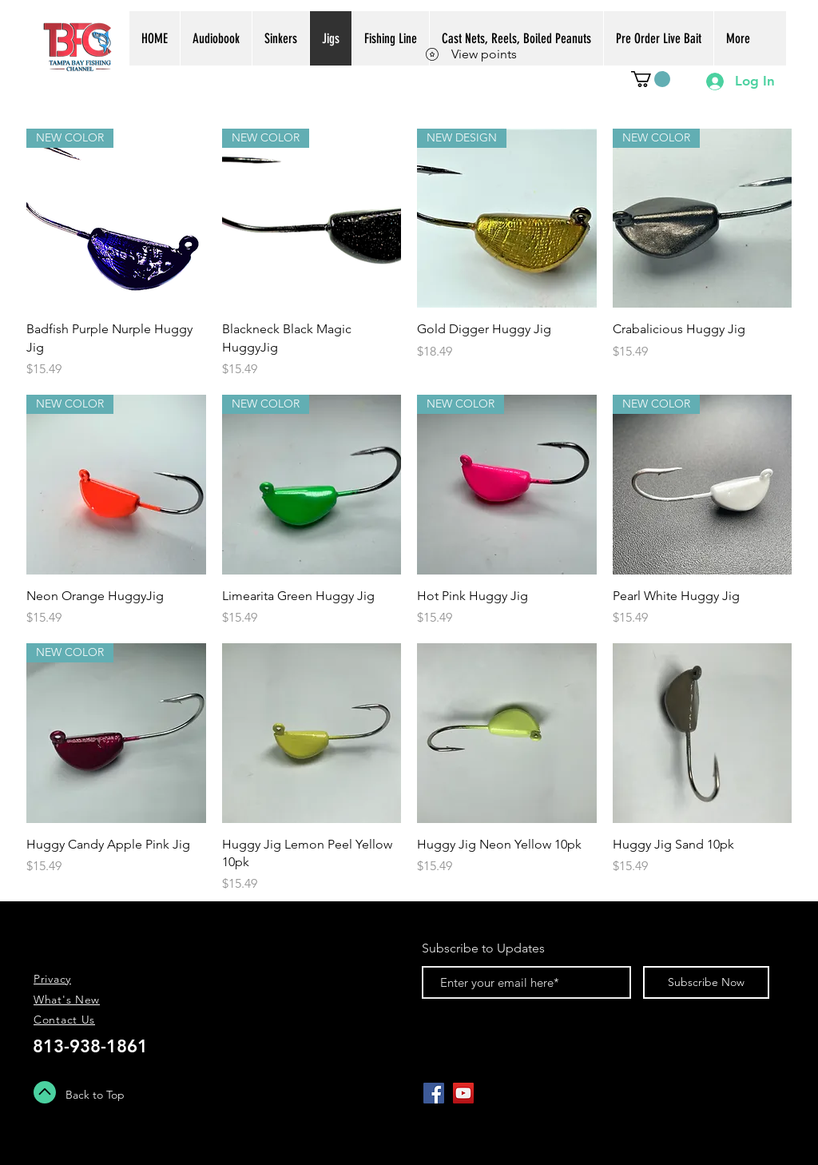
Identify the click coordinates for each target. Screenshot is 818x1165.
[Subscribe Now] (706, 982)
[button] (650, 79)
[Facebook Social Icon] (433, 1093)
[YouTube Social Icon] (463, 1093)
